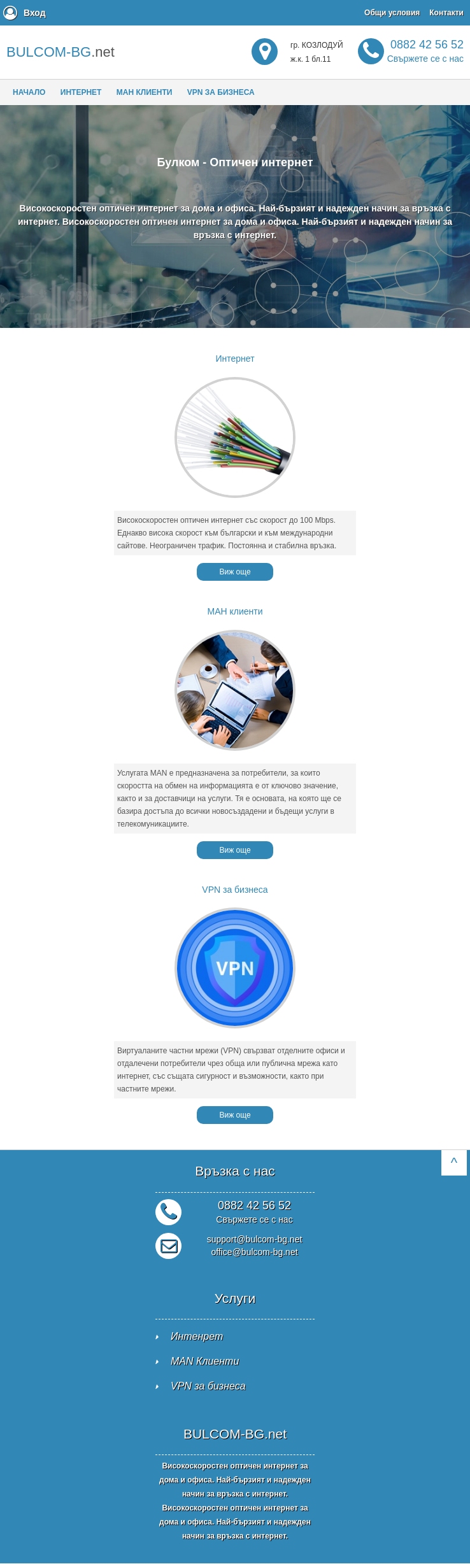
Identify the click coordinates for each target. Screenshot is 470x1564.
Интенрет (197, 1336)
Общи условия (392, 12)
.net (60, 52)
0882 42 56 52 (425, 51)
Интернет (81, 92)
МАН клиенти (145, 92)
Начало (29, 92)
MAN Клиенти (205, 1361)
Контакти (446, 12)
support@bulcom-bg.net (255, 1239)
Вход (35, 13)
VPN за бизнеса (221, 92)
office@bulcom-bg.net (254, 1252)
